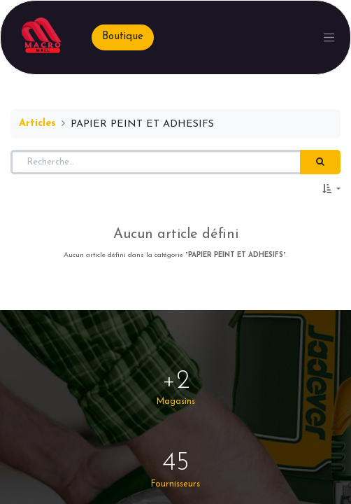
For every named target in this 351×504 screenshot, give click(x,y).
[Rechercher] (320, 162)
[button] (331, 189)
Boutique (122, 36)
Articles (37, 123)
